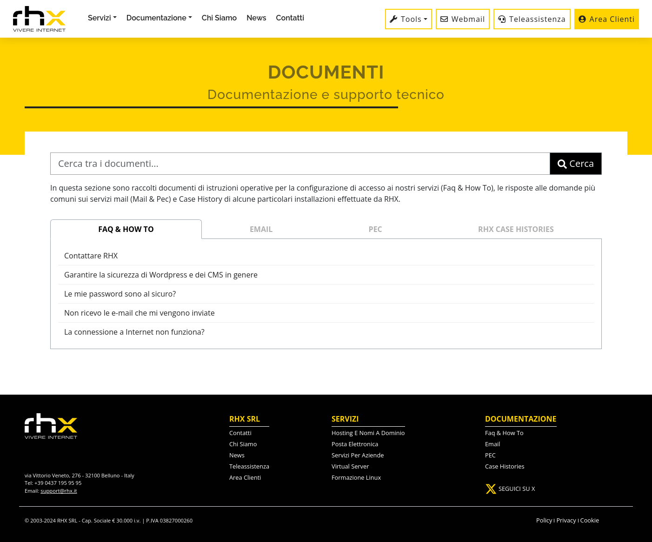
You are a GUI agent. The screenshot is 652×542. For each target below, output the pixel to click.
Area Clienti (245, 477)
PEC (490, 455)
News (256, 17)
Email (492, 444)
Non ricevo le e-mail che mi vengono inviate (139, 313)
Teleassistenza (249, 466)
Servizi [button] (99, 17)
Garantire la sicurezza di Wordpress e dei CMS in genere (161, 275)
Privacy (566, 520)
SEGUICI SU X (510, 488)
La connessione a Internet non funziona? (134, 332)
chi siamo (243, 444)
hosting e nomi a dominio (368, 433)
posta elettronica (355, 444)
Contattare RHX (91, 256)
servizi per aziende (358, 455)
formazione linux (356, 477)
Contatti (290, 17)
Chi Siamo (219, 17)
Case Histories (505, 466)
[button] (159, 18)
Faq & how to (504, 433)
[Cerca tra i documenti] (300, 163)
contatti (240, 433)
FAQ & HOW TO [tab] (125, 229)
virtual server (350, 466)
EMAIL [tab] (261, 229)
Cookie (589, 520)
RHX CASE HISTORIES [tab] (516, 229)
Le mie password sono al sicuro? (120, 294)
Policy (544, 520)
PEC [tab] (375, 229)
